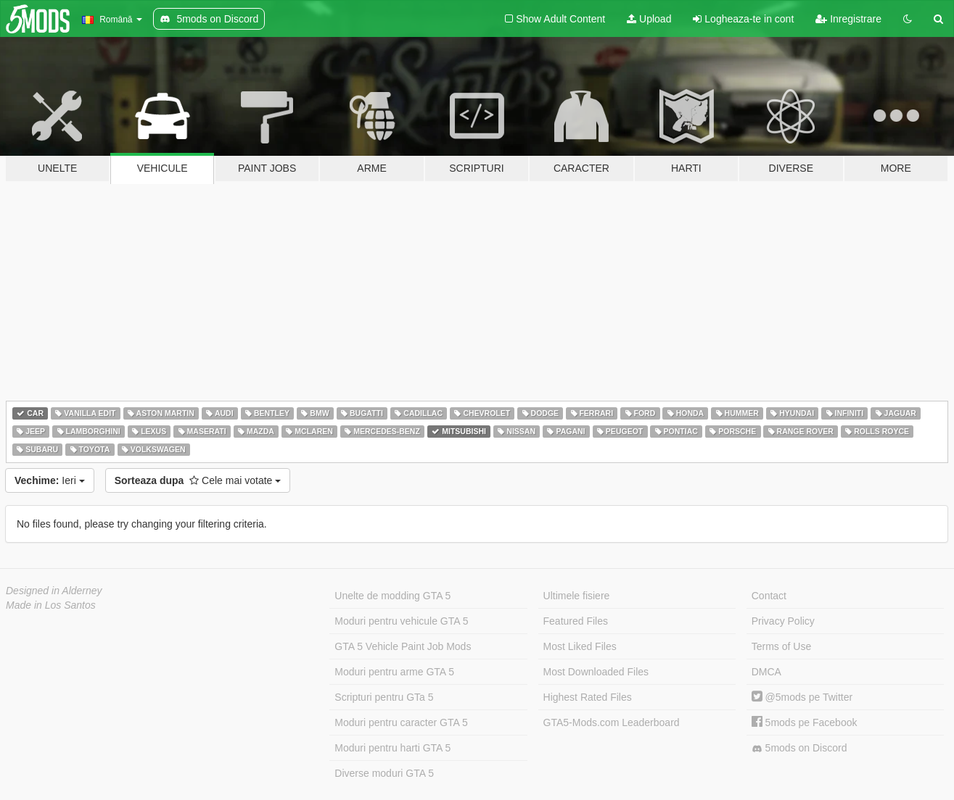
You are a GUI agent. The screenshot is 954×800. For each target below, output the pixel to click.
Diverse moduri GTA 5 (384, 773)
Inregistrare (848, 19)
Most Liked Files (580, 646)
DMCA (766, 672)
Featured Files (575, 621)
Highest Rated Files (587, 697)
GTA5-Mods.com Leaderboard (611, 722)
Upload (649, 19)
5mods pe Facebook (805, 722)
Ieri (50, 480)
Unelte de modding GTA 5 (392, 595)
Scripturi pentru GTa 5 (383, 697)
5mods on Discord (799, 748)
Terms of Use (781, 646)
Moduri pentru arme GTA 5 (394, 672)
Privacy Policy (783, 621)
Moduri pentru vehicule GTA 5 (401, 621)
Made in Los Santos (51, 605)
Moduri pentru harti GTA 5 (392, 748)
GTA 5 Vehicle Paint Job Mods (402, 646)
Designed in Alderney (54, 590)
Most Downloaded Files (596, 672)
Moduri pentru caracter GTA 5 (400, 722)
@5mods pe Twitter (802, 697)
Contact (769, 595)
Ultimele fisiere (576, 595)
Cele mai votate (198, 480)
